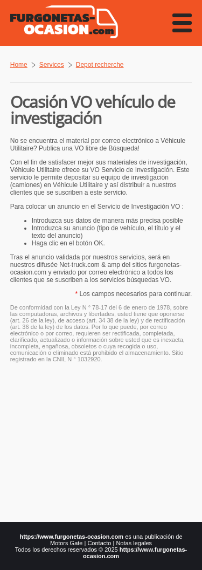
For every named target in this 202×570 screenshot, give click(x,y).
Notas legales (134, 543)
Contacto (99, 543)
